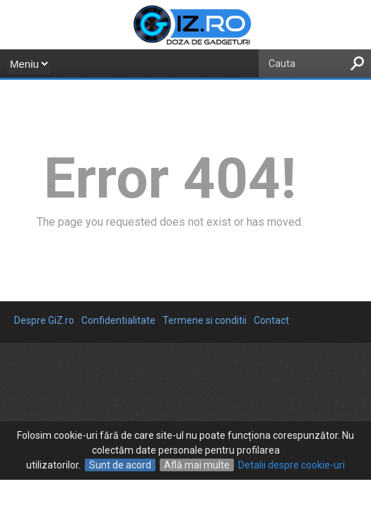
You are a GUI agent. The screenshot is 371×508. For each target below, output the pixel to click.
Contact (271, 320)
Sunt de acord (120, 465)
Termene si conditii (205, 320)
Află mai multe (197, 465)
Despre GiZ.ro (44, 320)
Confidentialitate (118, 320)
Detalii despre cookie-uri (291, 465)
